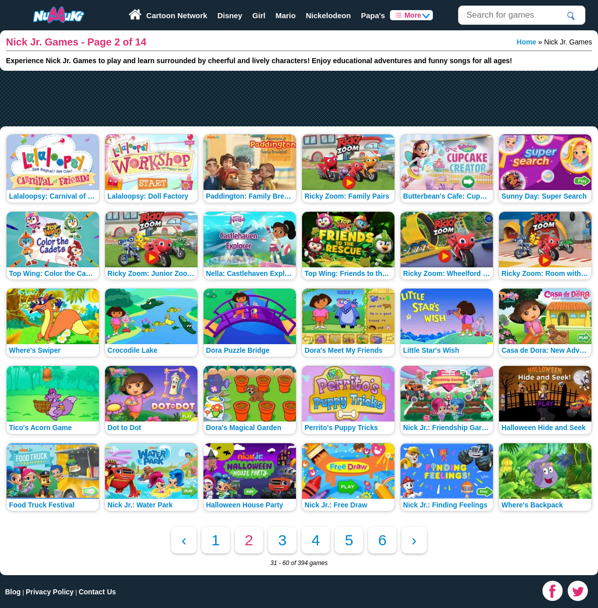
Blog (13, 592)
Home (526, 42)
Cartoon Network (177, 15)
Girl (259, 15)
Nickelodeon (328, 15)
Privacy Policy (50, 592)
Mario (285, 15)
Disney (229, 15)
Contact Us (97, 592)
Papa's (373, 15)
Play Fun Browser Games (49, 3)
